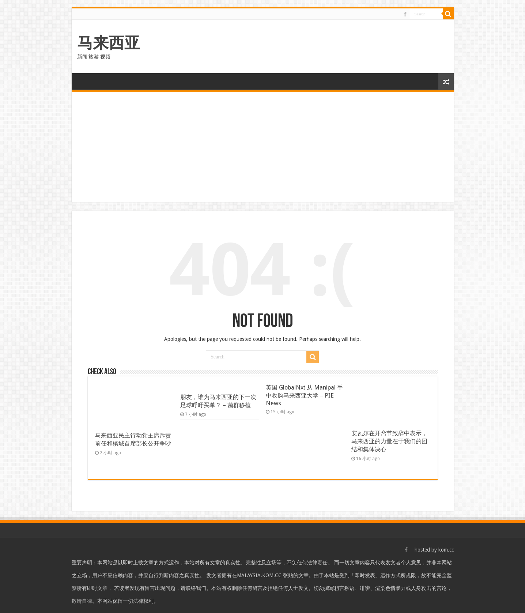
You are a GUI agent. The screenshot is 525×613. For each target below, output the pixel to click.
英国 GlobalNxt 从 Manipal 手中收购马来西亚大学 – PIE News (304, 395)
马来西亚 (108, 43)
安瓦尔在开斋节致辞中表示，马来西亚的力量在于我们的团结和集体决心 (389, 441)
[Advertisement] (263, 147)
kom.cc (446, 550)
